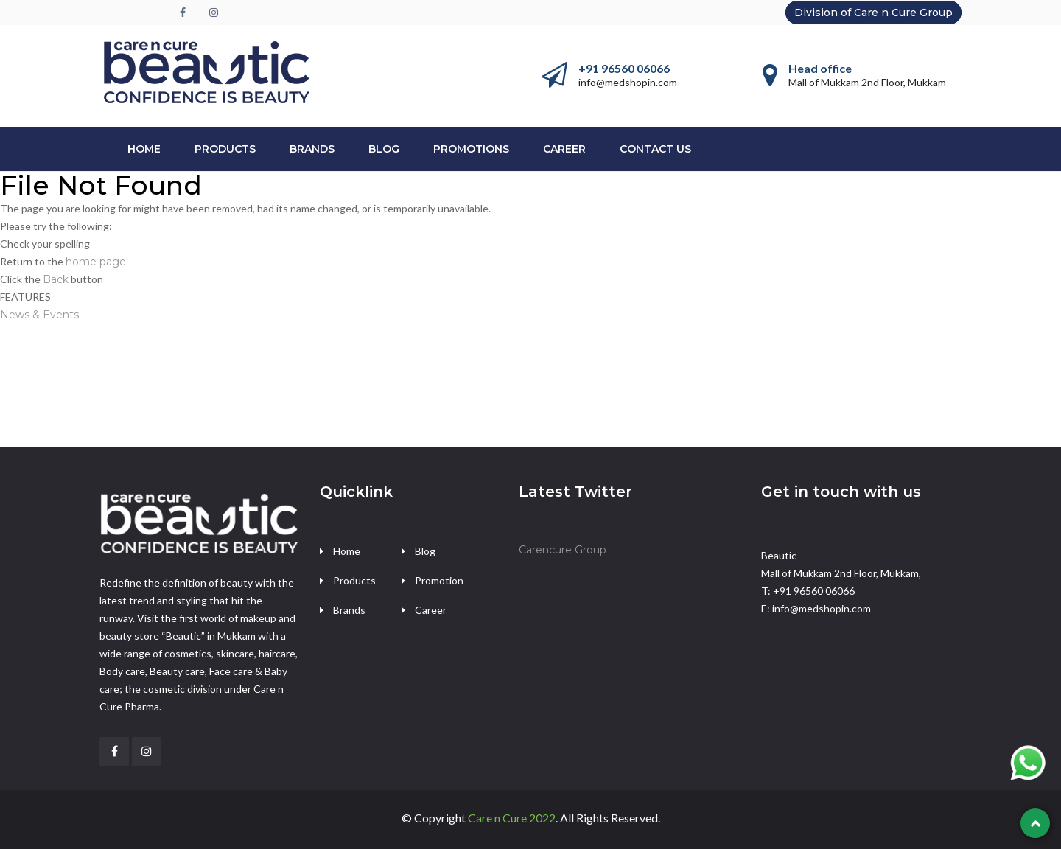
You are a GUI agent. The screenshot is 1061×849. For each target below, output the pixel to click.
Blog (383, 149)
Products (354, 580)
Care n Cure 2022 (512, 818)
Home (144, 149)
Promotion (439, 580)
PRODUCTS (225, 149)
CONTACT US (655, 149)
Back (56, 279)
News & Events (39, 314)
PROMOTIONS (471, 149)
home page (96, 261)
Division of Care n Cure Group (873, 12)
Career (431, 610)
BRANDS (312, 149)
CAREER (564, 149)
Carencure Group (562, 549)
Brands (349, 610)
